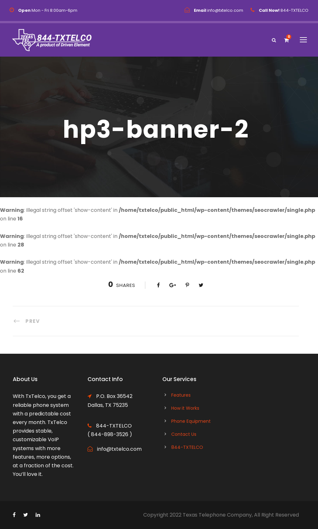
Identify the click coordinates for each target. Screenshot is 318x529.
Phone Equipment (191, 421)
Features (181, 395)
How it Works (185, 408)
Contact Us (183, 434)
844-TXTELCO (187, 447)
